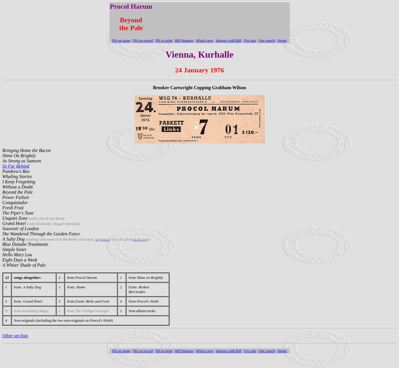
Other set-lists (15, 335)
